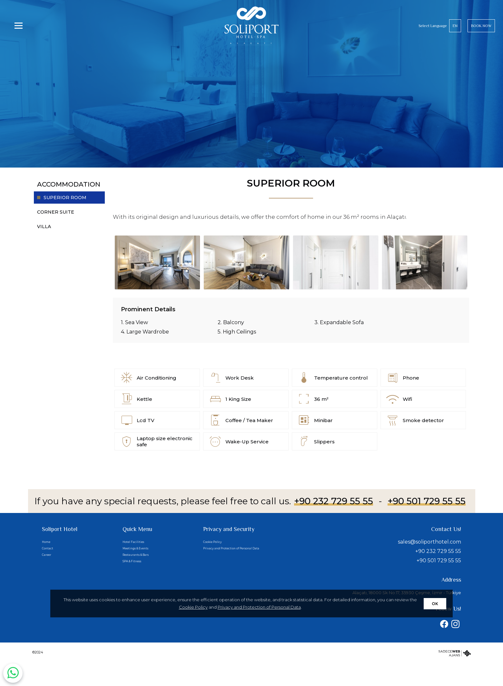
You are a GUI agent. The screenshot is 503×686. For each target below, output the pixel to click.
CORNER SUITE (55, 212)
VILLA (44, 226)
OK (435, 603)
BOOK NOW (481, 34)
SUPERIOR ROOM (65, 197)
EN (455, 34)
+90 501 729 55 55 (427, 501)
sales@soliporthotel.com (429, 542)
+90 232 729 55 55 (333, 501)
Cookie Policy (193, 607)
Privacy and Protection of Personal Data (259, 607)
